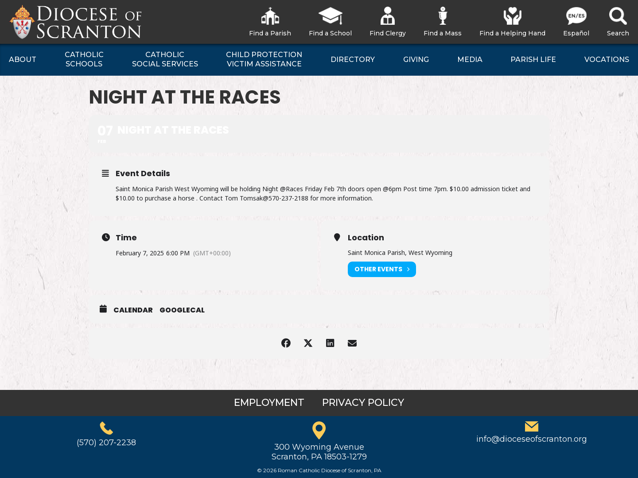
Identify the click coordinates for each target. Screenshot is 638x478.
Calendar (133, 310)
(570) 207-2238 (106, 442)
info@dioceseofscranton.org (531, 439)
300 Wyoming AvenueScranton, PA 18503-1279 (319, 452)
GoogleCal (182, 310)
